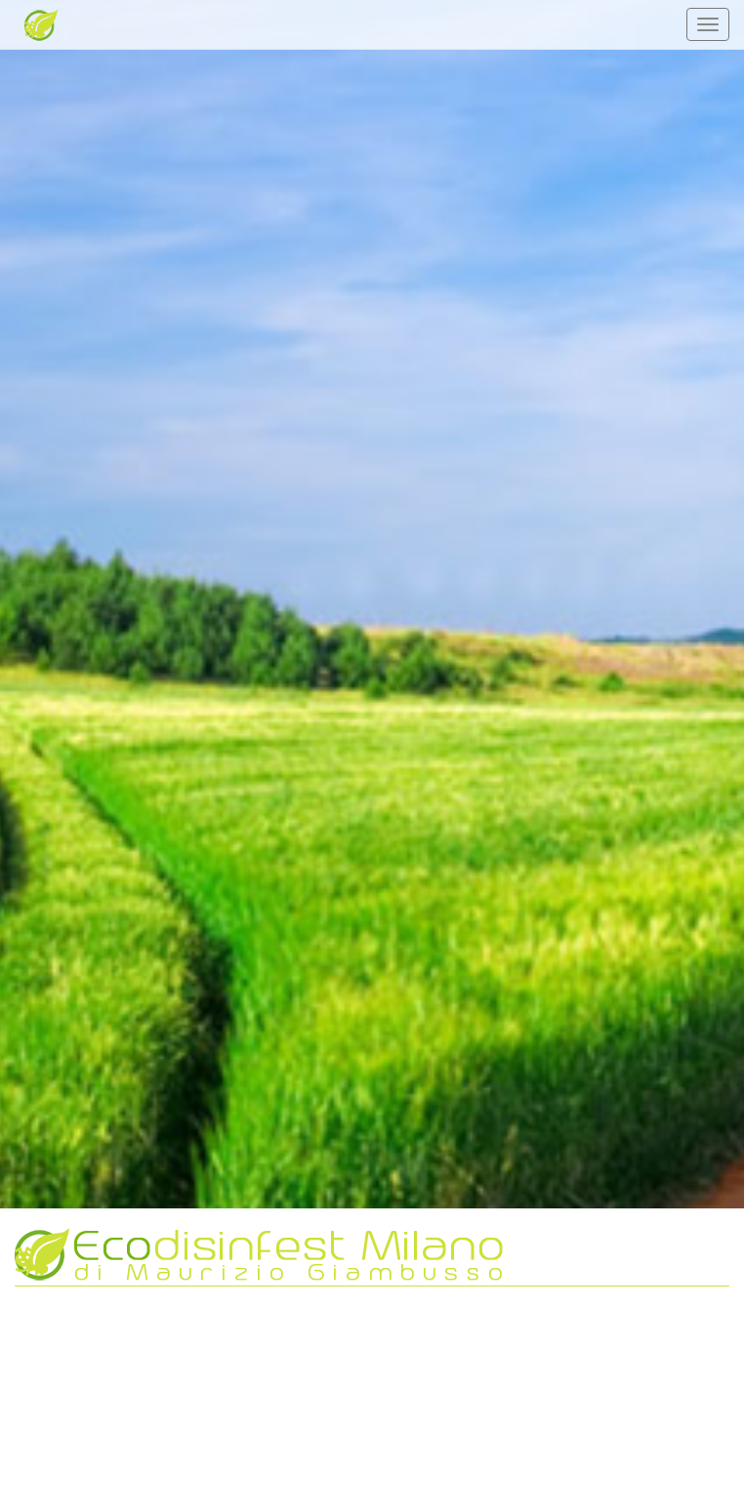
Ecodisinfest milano (29, 24)
